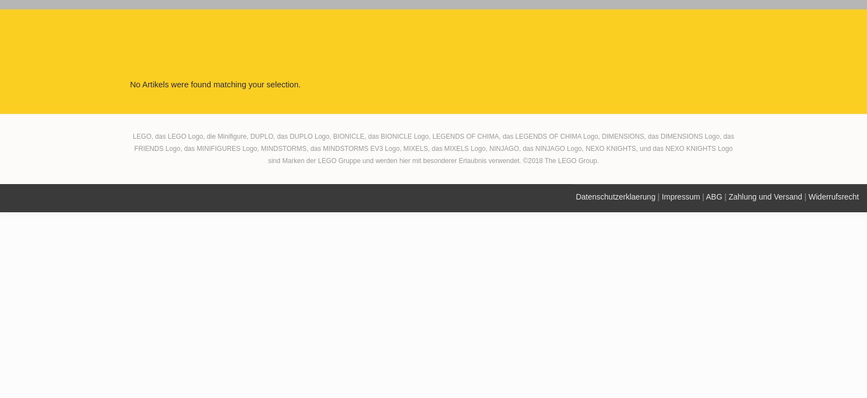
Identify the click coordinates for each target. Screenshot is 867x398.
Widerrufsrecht (833, 196)
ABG (714, 196)
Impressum (681, 196)
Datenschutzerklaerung (615, 196)
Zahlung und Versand (765, 196)
